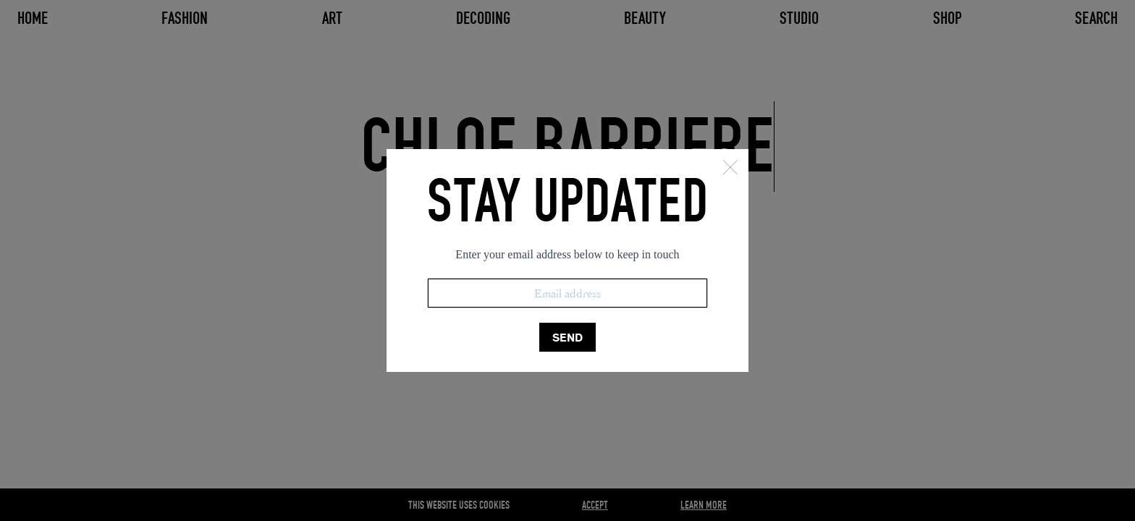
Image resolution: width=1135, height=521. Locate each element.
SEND (567, 337)
